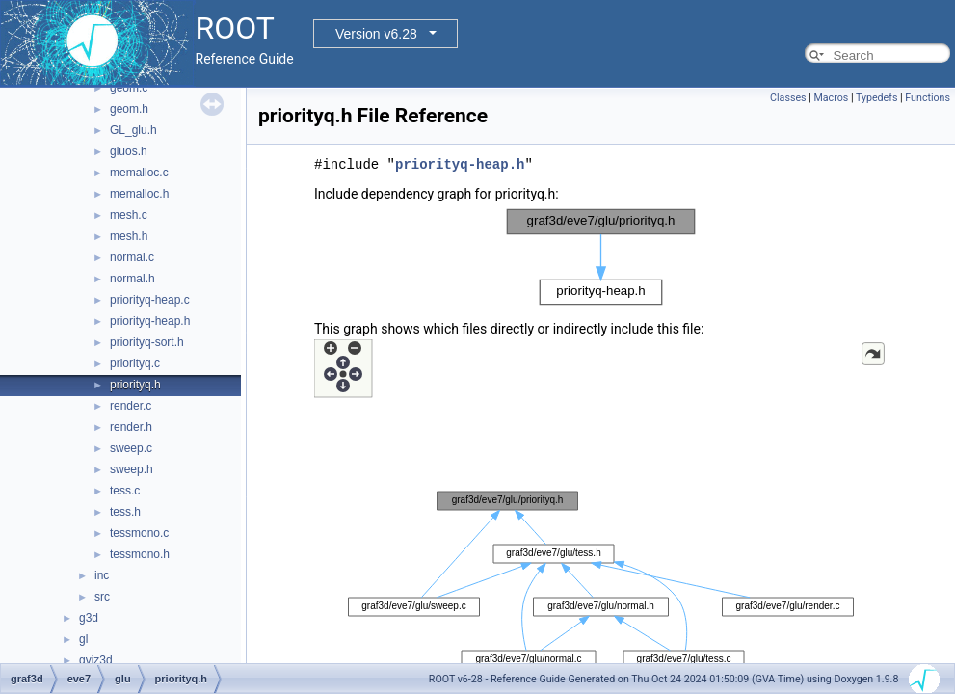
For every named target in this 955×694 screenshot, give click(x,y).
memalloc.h (139, 193)
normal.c (132, 257)
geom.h (129, 109)
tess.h (125, 512)
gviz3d (96, 660)
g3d (88, 618)
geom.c (128, 87)
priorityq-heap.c (150, 300)
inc (101, 575)
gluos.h (128, 151)
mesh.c (128, 215)
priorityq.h (135, 384)
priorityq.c (135, 363)
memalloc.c (139, 172)
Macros (830, 98)
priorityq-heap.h (150, 321)
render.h (131, 427)
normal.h (132, 278)
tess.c (125, 490)
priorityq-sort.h (147, 342)
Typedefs (877, 98)
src (102, 596)
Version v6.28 (376, 33)
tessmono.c (139, 533)
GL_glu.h (133, 130)
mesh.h (128, 236)
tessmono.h (140, 554)
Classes (788, 98)
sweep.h (131, 469)
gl (83, 639)
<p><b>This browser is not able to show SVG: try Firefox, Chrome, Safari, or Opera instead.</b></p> (601, 257)
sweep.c (131, 448)
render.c (130, 406)
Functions (927, 98)
